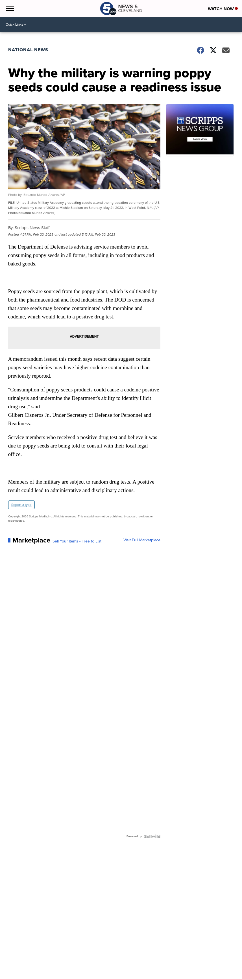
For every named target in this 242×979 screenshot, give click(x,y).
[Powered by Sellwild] (152, 836)
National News (28, 49)
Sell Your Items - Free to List (77, 541)
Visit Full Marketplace (141, 540)
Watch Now (223, 9)
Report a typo (21, 504)
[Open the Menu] (9, 8)
